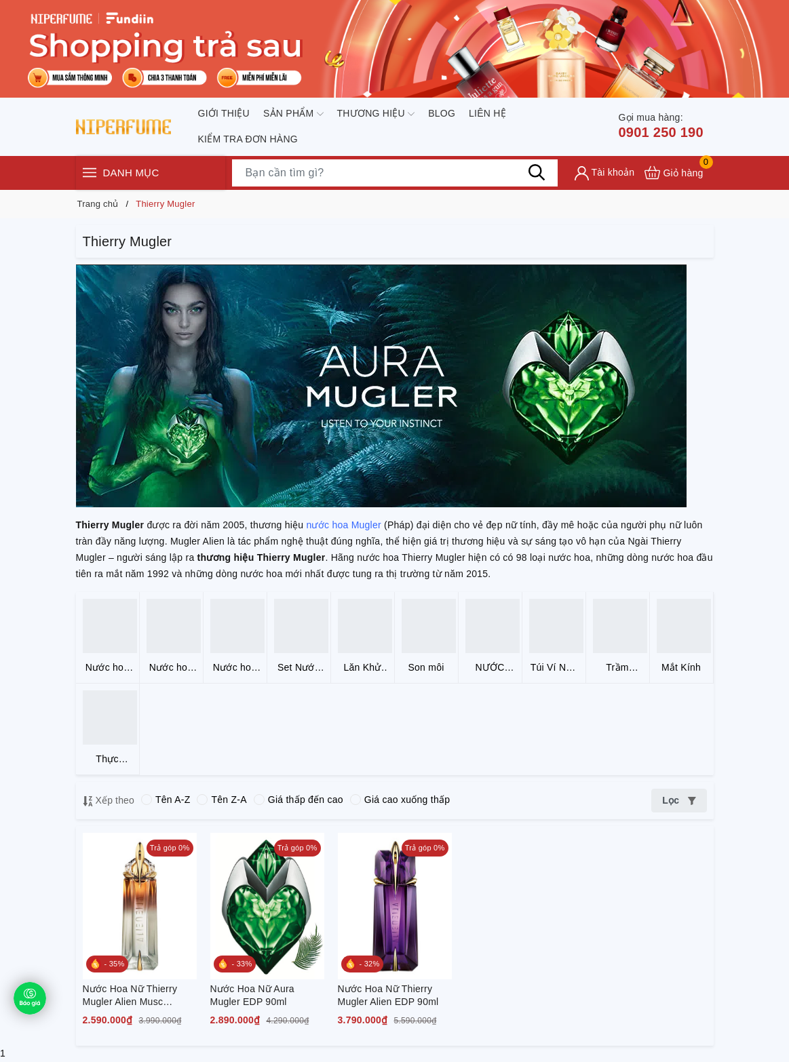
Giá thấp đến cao (298, 799)
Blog (441, 113)
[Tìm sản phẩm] (395, 172)
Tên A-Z (166, 799)
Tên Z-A (221, 799)
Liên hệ (487, 113)
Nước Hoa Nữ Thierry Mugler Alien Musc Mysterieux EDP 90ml (130, 996)
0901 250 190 (660, 125)
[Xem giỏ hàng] (673, 172)
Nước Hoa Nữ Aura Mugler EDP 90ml (252, 995)
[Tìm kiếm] (537, 172)
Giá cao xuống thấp (400, 799)
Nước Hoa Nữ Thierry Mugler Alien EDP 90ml (388, 995)
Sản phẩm (293, 114)
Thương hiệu (376, 114)
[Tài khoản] (605, 173)
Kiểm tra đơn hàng (248, 139)
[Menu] (89, 173)
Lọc (678, 800)
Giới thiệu (224, 113)
